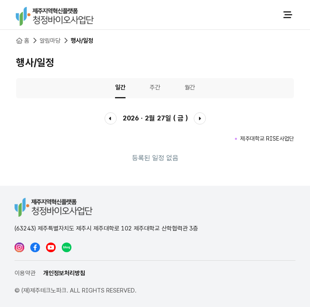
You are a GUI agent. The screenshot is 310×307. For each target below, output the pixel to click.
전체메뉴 (287, 14)
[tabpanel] (155, 139)
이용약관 (25, 273)
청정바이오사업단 (55, 15)
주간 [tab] (155, 87)
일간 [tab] (120, 87)
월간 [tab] (189, 87)
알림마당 (50, 40)
